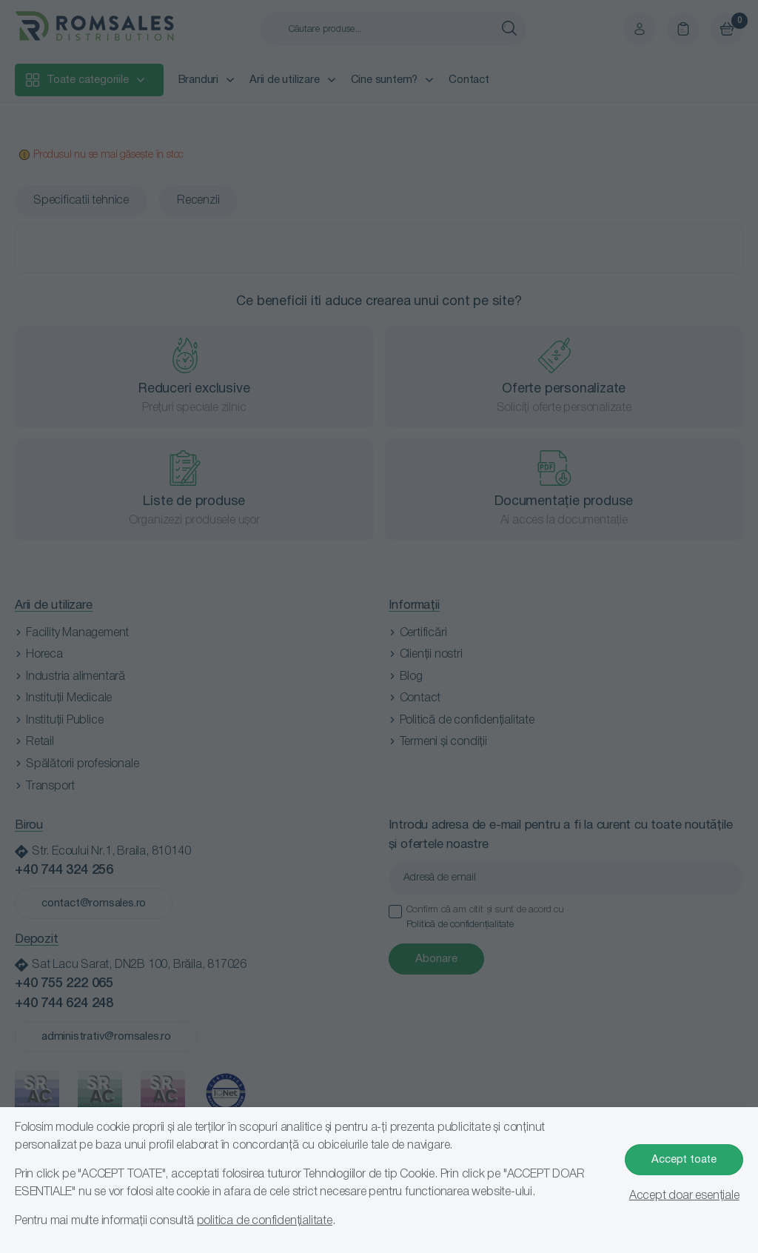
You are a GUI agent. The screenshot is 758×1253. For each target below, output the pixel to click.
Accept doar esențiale (684, 1196)
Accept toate (684, 1160)
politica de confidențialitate (264, 1221)
